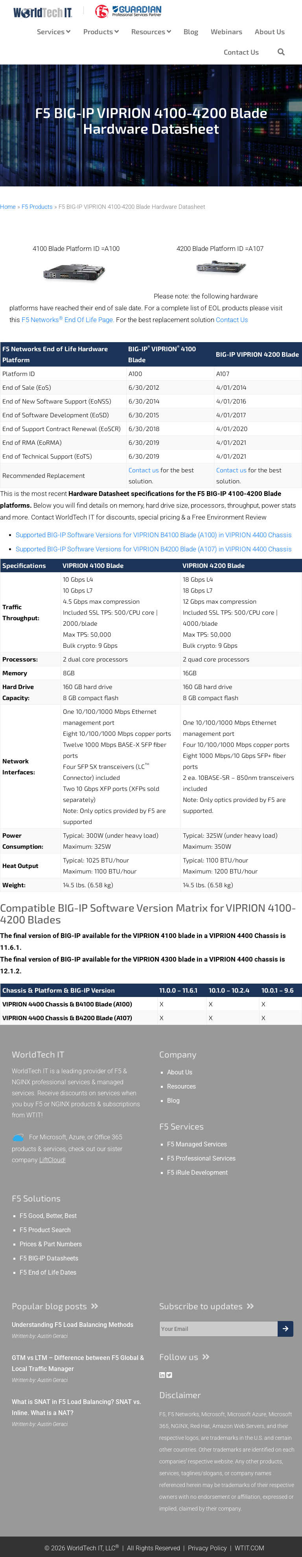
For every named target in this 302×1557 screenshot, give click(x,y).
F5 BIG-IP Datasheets (49, 1258)
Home (8, 206)
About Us (270, 31)
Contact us (144, 470)
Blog (191, 31)
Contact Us (241, 52)
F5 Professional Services (201, 1158)
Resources (151, 31)
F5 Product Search (45, 1230)
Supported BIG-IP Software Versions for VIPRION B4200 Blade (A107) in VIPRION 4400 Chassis (154, 549)
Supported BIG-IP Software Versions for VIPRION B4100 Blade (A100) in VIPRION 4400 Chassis (154, 535)
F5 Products (37, 206)
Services (53, 31)
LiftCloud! (52, 1160)
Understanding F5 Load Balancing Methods (72, 1325)
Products (101, 31)
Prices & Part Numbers (51, 1244)
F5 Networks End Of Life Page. (68, 320)
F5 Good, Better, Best (48, 1216)
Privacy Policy (207, 1548)
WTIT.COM (249, 1548)
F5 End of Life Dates (48, 1272)
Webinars (226, 31)
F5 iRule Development (197, 1172)
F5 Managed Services (197, 1144)
